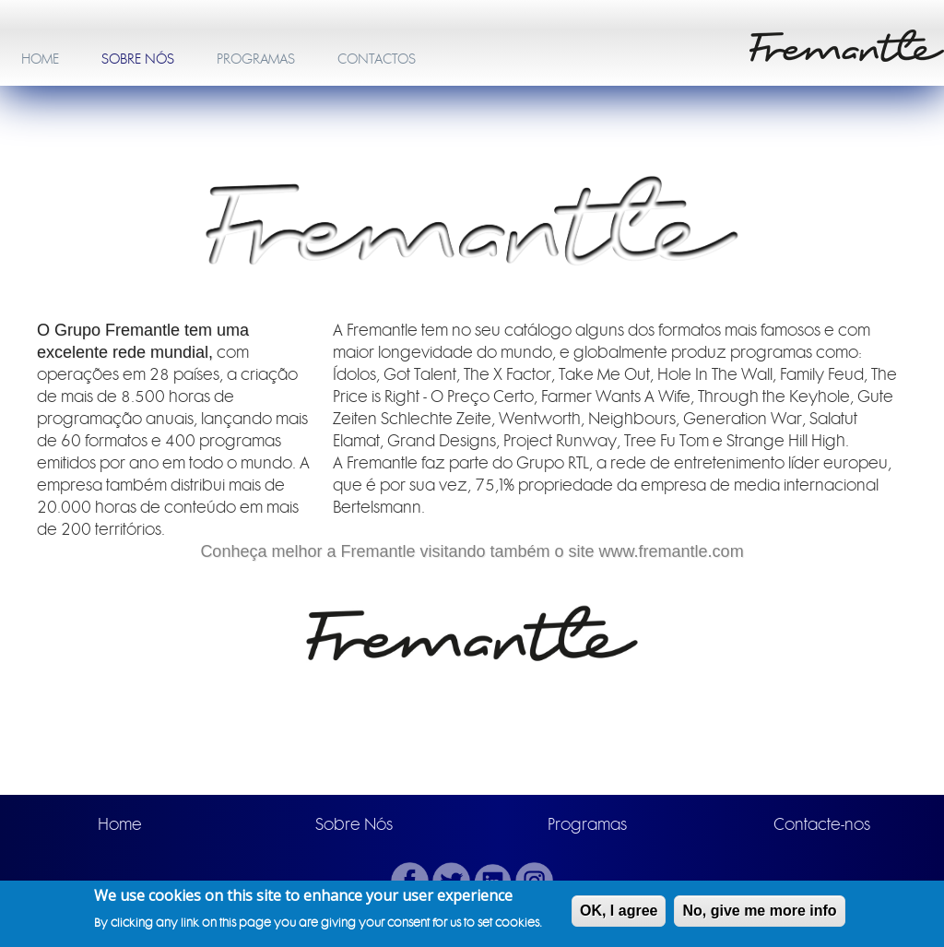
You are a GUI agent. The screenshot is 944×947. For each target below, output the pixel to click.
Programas (587, 824)
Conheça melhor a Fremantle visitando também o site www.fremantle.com (471, 551)
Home (120, 824)
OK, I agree (618, 911)
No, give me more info (759, 911)
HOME (40, 59)
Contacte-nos (821, 824)
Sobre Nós (354, 824)
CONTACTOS (376, 59)
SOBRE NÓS (137, 59)
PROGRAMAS (256, 59)
